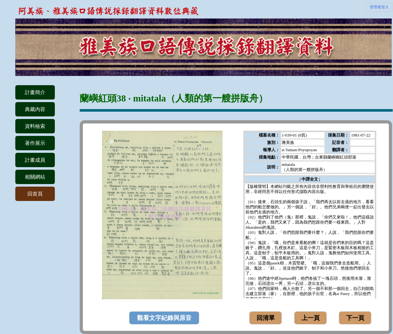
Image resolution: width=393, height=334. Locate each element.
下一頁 (355, 318)
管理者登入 (379, 7)
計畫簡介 (35, 92)
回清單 (266, 318)
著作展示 (35, 143)
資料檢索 (35, 126)
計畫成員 (35, 160)
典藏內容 (35, 109)
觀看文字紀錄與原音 (164, 318)
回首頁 (35, 194)
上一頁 (311, 318)
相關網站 (35, 177)
